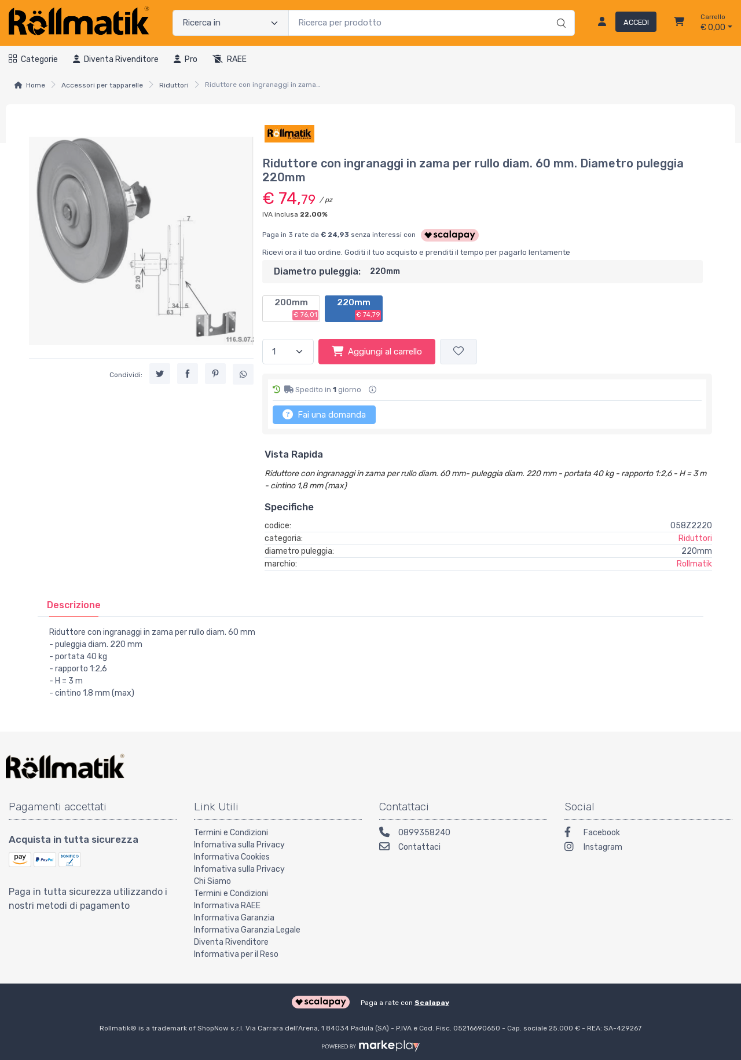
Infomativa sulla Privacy (239, 845)
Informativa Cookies (232, 857)
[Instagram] (648, 848)
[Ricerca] (559, 11)
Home (35, 85)
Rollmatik (694, 564)
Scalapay (431, 1003)
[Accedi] (622, 23)
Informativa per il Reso (236, 954)
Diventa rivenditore (116, 59)
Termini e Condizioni (231, 833)
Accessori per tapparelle (102, 85)
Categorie (33, 59)
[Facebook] (648, 834)
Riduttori (174, 85)
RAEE (229, 59)
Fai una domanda (324, 414)
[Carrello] (679, 23)
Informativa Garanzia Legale (247, 930)
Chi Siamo (212, 881)
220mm (359, 308)
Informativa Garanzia (234, 918)
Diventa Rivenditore (231, 942)
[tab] (74, 605)
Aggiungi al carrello (377, 351)
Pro (185, 59)
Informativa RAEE (227, 906)
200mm (296, 308)
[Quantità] (288, 352)
